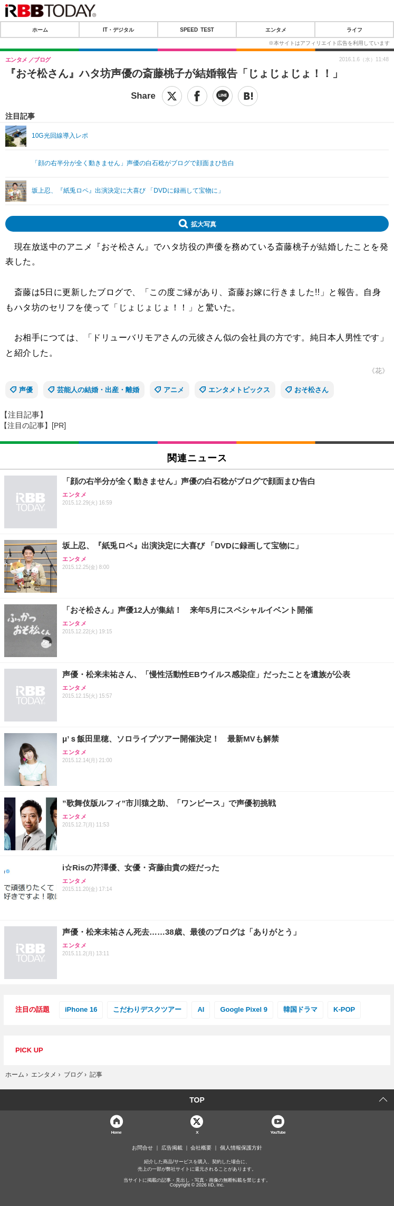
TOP (197, 1100)
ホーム (40, 29)
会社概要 (201, 1148)
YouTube (277, 1131)
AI (200, 1009)
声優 (26, 390)
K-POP (344, 1009)
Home (116, 1131)
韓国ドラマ (300, 1009)
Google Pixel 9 (243, 1009)
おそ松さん (311, 390)
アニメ (174, 390)
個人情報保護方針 (241, 1148)
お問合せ (142, 1148)
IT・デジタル (118, 29)
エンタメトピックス (239, 390)
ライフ (354, 29)
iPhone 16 (81, 1009)
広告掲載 (171, 1148)
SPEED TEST (197, 29)
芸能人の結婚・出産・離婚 (98, 390)
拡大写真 (203, 224)
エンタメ (275, 29)
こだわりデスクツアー (147, 1009)
